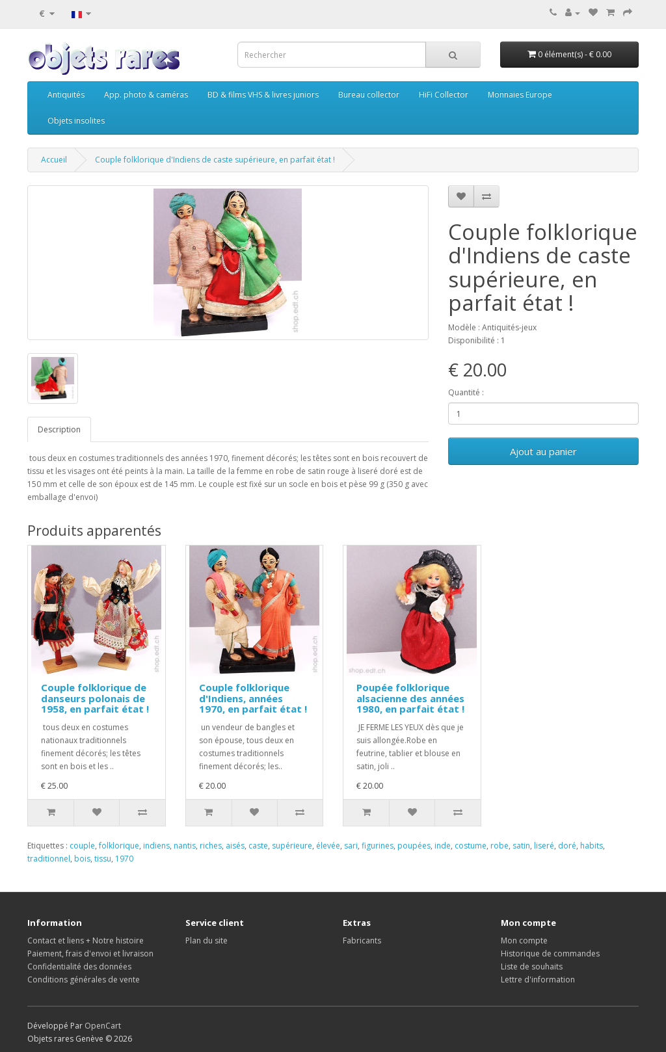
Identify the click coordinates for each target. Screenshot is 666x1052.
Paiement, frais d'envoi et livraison (90, 953)
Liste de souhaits (532, 966)
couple (82, 845)
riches (211, 845)
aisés (235, 845)
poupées (414, 845)
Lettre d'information (538, 979)
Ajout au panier (543, 451)
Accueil (54, 159)
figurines (377, 845)
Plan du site (206, 940)
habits (591, 845)
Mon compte (524, 940)
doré (567, 845)
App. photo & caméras (146, 94)
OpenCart (103, 1025)
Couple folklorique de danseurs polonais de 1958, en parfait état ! (95, 698)
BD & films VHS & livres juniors (263, 94)
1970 (124, 858)
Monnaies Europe (520, 94)
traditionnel (48, 858)
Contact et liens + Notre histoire (85, 940)
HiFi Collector (443, 94)
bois (82, 858)
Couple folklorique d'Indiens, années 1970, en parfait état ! (253, 698)
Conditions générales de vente (83, 979)
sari (351, 845)
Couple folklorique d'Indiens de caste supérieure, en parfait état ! (215, 159)
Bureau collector (368, 94)
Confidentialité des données (79, 966)
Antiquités (66, 94)
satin (521, 845)
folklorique (119, 845)
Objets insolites (76, 120)
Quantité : (466, 392)
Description (59, 429)
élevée (328, 845)
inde (442, 845)
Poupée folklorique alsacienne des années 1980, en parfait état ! (410, 698)
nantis (185, 845)
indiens (156, 845)
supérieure (292, 845)
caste (258, 845)
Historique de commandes (550, 953)
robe (499, 845)
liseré (544, 845)
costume (470, 845)
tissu (102, 858)
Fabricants (362, 940)
